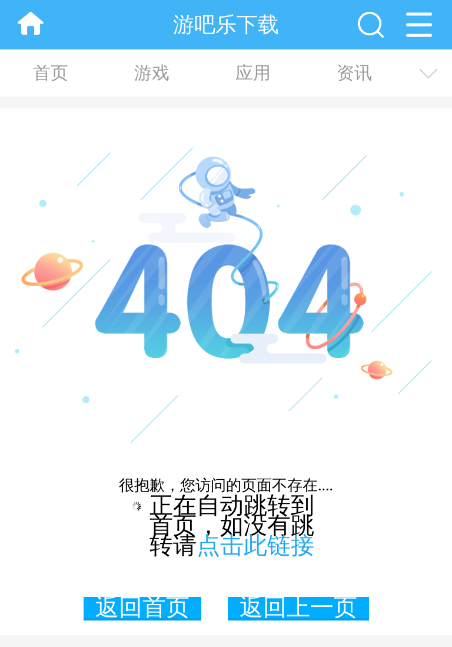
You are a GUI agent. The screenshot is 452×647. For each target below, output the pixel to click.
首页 (50, 72)
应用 (253, 72)
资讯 (354, 72)
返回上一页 (298, 609)
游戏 (152, 72)
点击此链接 (255, 545)
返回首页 (142, 609)
